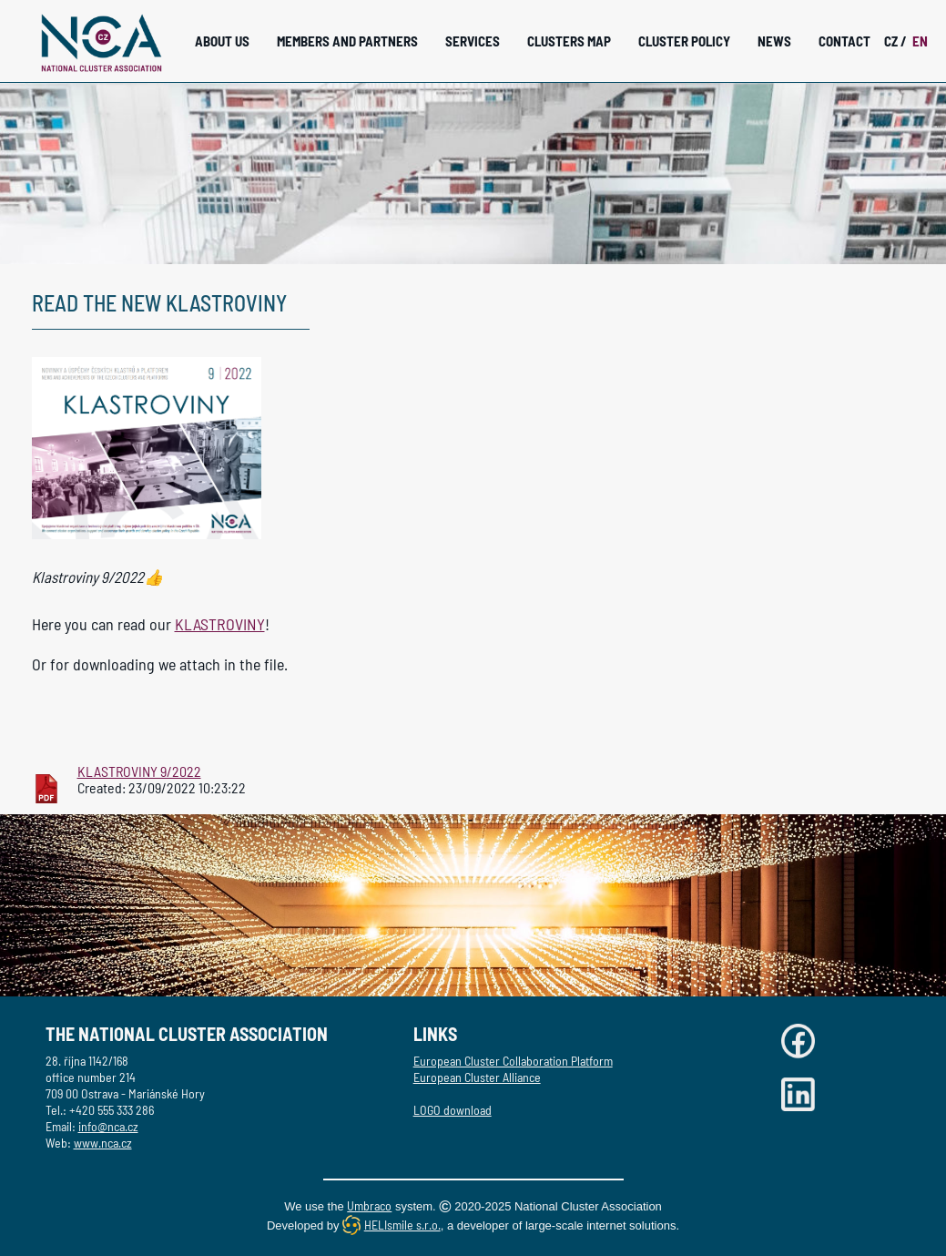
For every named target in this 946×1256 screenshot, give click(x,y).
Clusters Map (569, 41)
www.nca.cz (103, 1142)
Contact (844, 41)
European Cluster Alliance (477, 1077)
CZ (895, 41)
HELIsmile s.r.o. (402, 1224)
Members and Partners (347, 41)
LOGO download (452, 1110)
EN (920, 41)
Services (472, 41)
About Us (222, 41)
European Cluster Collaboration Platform (513, 1060)
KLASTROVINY (220, 624)
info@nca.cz (108, 1126)
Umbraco (369, 1205)
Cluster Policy (684, 41)
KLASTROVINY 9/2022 (139, 771)
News (774, 41)
